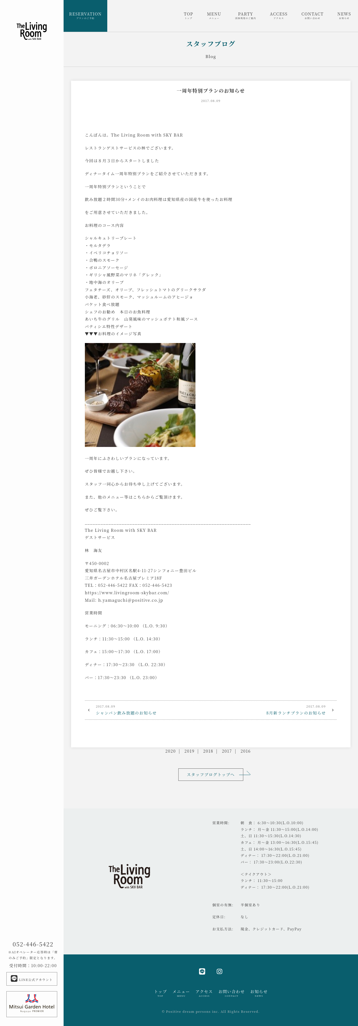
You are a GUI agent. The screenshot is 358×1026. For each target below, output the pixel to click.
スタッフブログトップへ (211, 774)
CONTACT (312, 15)
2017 (227, 751)
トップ (160, 993)
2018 (208, 751)
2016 (246, 751)
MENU (214, 15)
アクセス (204, 993)
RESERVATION (85, 15)
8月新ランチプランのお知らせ (274, 709)
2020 (170, 751)
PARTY (245, 15)
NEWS (344, 15)
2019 (189, 751)
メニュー (181, 993)
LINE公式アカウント (32, 978)
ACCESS (279, 15)
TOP (188, 15)
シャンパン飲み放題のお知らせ (148, 709)
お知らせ (259, 993)
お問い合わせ (231, 993)
